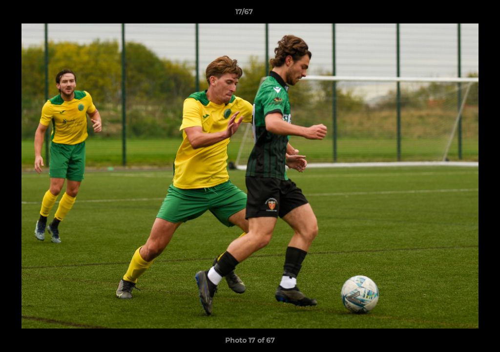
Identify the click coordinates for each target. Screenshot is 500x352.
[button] (459, 14)
